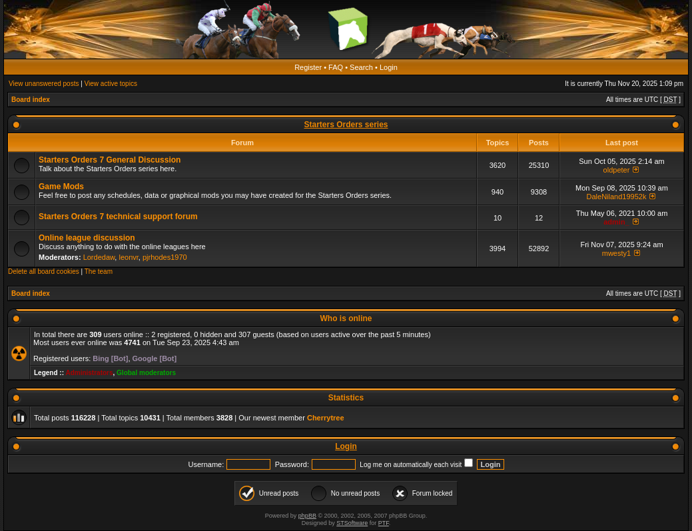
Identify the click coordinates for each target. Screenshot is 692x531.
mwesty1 (616, 253)
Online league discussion (87, 238)
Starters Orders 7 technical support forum (118, 216)
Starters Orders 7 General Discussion (109, 160)
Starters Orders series (346, 124)
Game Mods (61, 186)
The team (99, 271)
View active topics (111, 83)
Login (389, 67)
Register (308, 67)
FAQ (335, 67)
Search (361, 67)
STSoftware (352, 523)
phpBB (307, 515)
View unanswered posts (44, 83)
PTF (383, 523)
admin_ (616, 222)
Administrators (89, 372)
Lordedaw (99, 257)
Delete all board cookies (43, 271)
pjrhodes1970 (165, 257)
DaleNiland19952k (617, 197)
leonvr (128, 257)
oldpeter (616, 170)
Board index (30, 99)
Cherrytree (325, 418)
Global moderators (146, 372)
